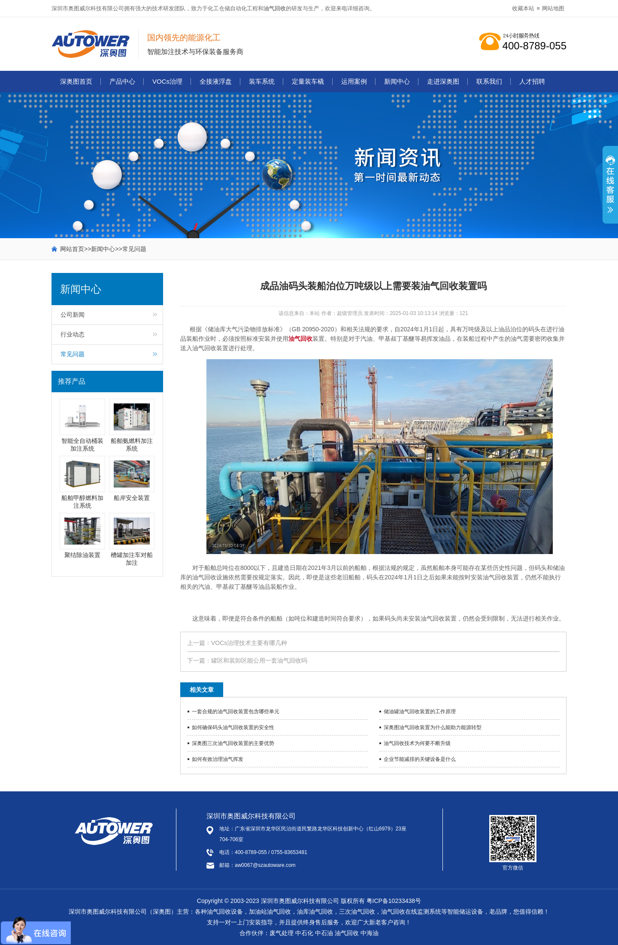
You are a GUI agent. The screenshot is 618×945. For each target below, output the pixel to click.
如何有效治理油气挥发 (217, 759)
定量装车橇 (308, 81)
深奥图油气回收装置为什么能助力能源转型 (433, 727)
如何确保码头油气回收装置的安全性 (233, 727)
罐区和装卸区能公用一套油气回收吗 (259, 660)
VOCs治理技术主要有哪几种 (249, 642)
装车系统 (262, 81)
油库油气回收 (315, 911)
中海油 (369, 933)
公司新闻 (73, 314)
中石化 (304, 933)
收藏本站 (523, 8)
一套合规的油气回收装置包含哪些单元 (235, 712)
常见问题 (134, 248)
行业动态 (73, 334)
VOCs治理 (167, 81)
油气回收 (275, 8)
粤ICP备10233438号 (394, 900)
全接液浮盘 (216, 81)
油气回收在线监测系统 (411, 911)
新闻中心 (397, 81)
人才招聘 (532, 81)
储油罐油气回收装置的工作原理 (420, 712)
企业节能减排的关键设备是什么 (420, 759)
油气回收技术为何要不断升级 (417, 743)
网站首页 (72, 248)
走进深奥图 (443, 81)
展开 (610, 189)
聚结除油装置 (82, 554)
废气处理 (282, 933)
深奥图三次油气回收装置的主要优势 (233, 743)
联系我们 (489, 81)
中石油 (324, 933)
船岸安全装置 (132, 497)
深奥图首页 (76, 81)
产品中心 (122, 81)
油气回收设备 (225, 911)
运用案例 (354, 81)
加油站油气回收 (270, 911)
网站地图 (553, 8)
